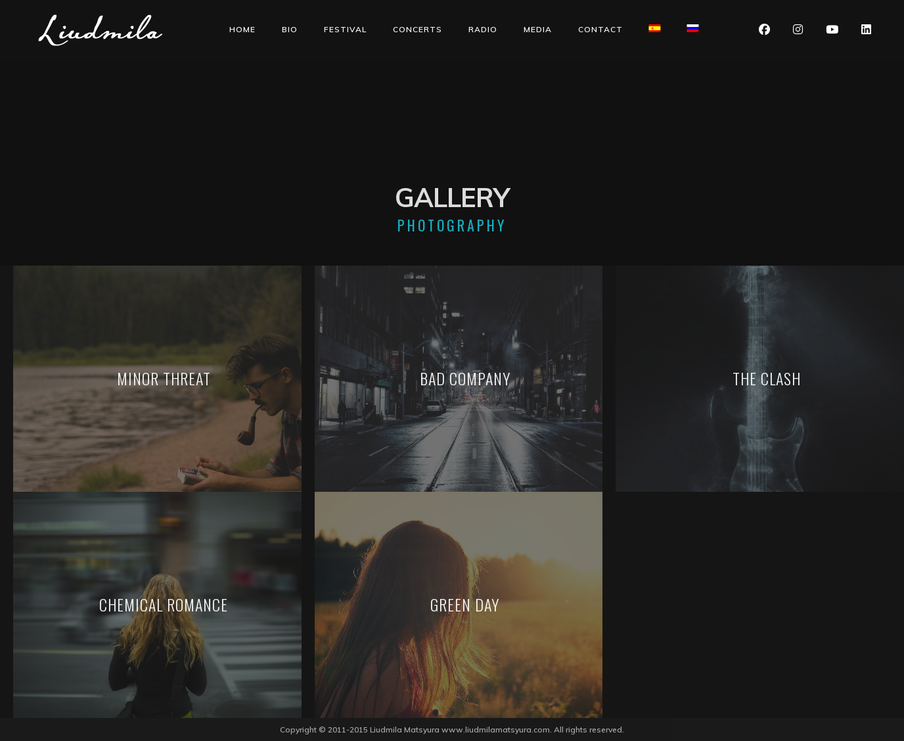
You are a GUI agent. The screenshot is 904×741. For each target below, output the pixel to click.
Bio (290, 29)
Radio (482, 29)
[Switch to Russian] (693, 28)
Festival (345, 29)
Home (242, 29)
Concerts (417, 29)
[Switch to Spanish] (655, 28)
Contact (600, 29)
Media (538, 29)
